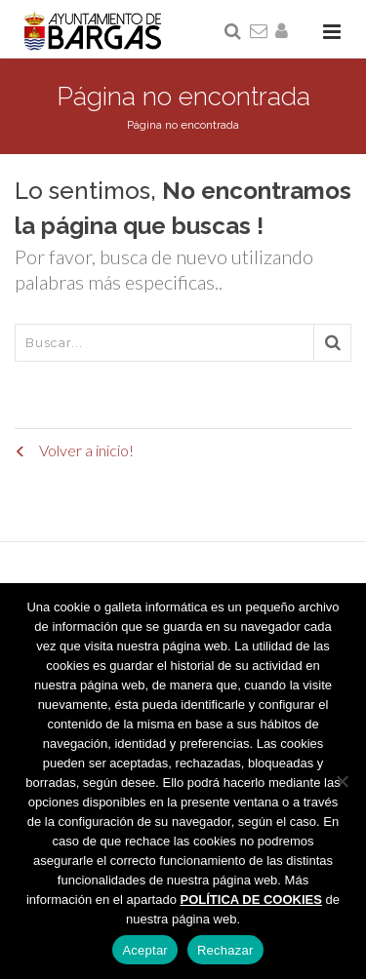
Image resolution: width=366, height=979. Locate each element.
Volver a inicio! (74, 450)
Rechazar (225, 950)
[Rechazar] (341, 781)
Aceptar (145, 950)
